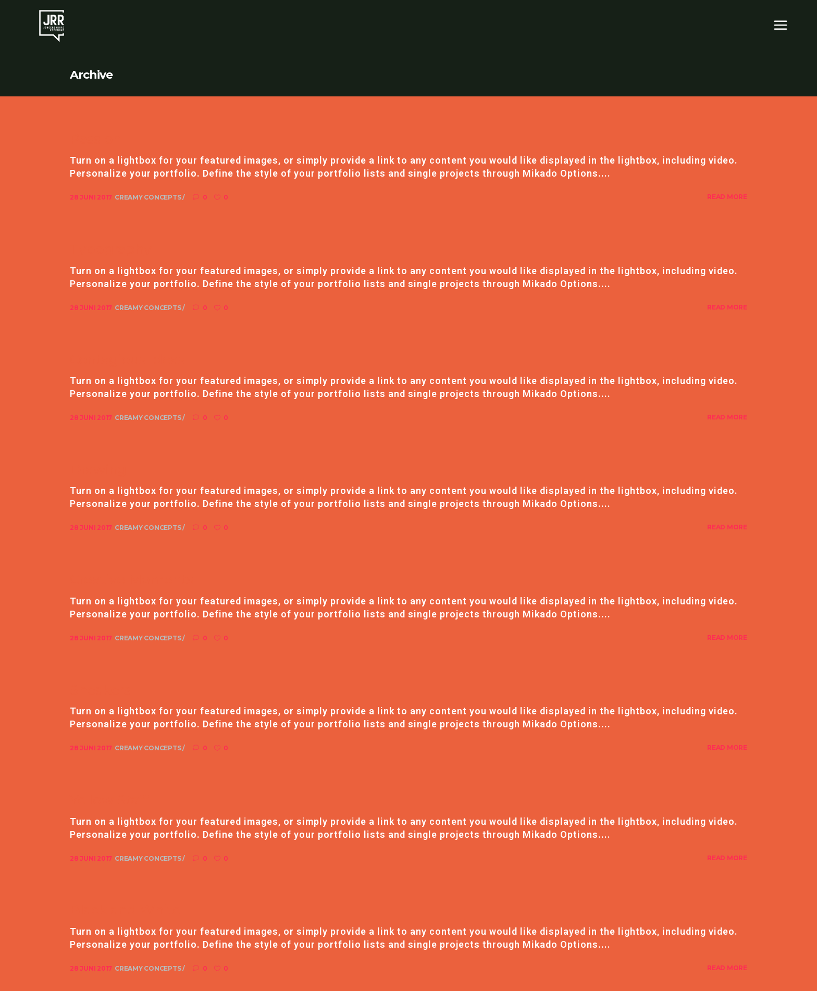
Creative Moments (131, 579)
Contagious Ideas (127, 359)
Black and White (125, 909)
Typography (110, 249)
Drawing (98, 469)
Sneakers (100, 690)
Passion (95, 139)
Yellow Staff (109, 799)
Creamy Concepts (148, 197)
